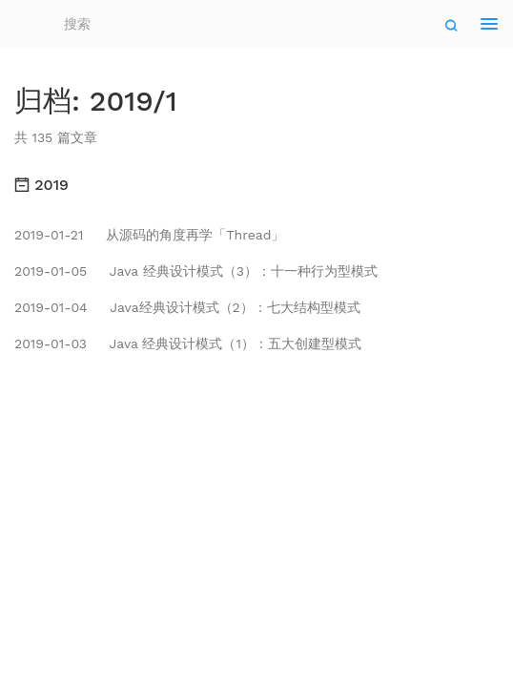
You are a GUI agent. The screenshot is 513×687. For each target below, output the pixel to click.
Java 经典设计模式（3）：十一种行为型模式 (196, 271)
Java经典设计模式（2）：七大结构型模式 (187, 307)
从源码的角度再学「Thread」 (149, 234)
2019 (41, 185)
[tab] (256, 185)
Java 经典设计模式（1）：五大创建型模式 (187, 343)
